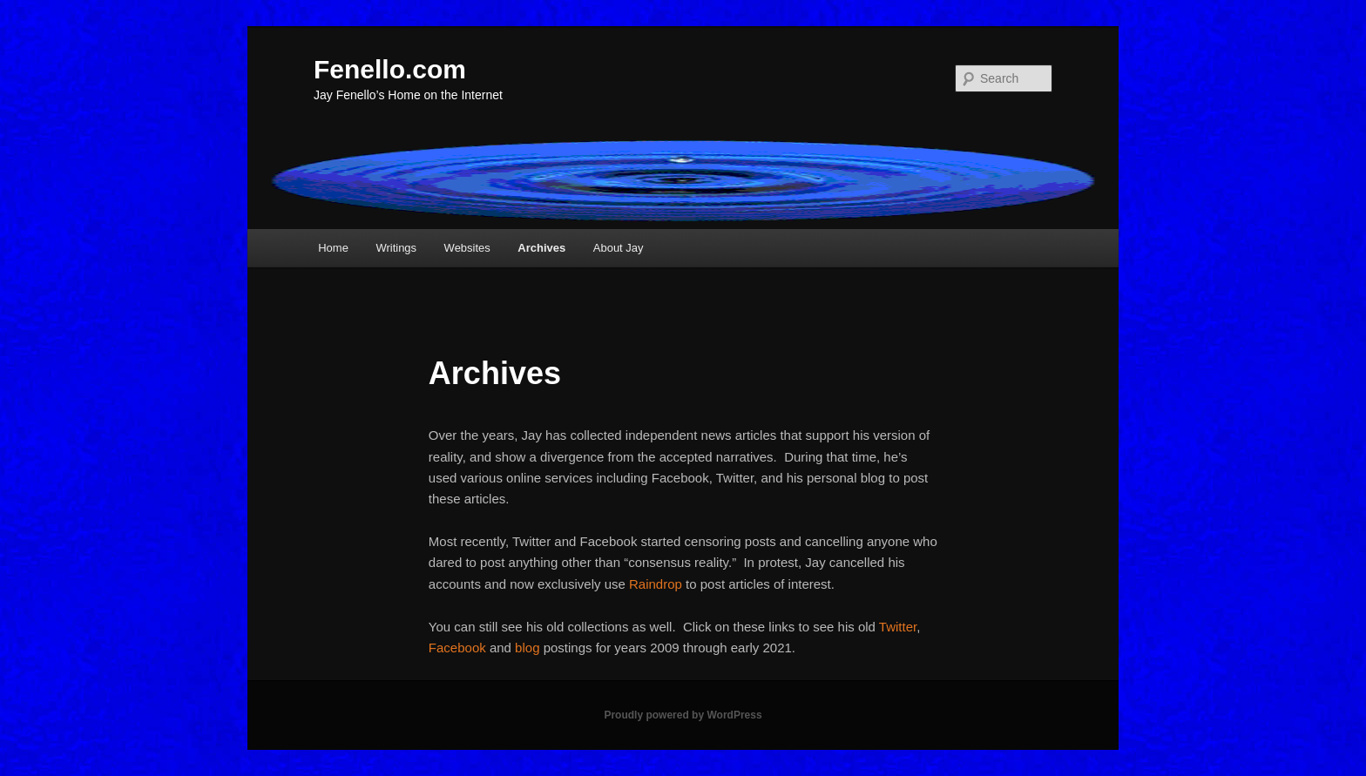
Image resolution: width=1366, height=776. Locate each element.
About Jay (618, 247)
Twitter (897, 626)
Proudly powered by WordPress (682, 715)
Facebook (457, 647)
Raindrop (655, 584)
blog (527, 647)
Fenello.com (390, 69)
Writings (395, 247)
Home (333, 247)
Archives (541, 247)
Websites (467, 247)
